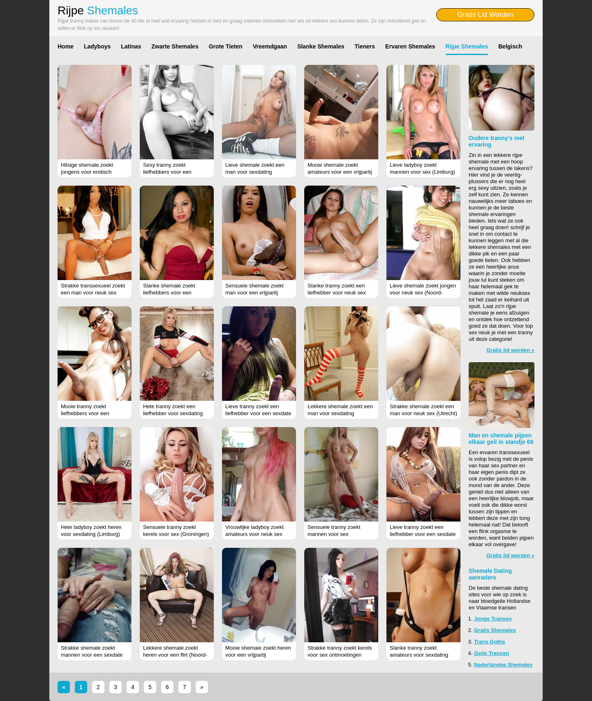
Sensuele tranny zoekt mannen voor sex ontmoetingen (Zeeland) (336, 534)
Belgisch (510, 46)
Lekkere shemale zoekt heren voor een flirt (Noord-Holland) (175, 655)
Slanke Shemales (320, 46)
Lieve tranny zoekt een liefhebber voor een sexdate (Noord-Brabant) (423, 534)
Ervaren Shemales (410, 46)
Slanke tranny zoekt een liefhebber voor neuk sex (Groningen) (337, 293)
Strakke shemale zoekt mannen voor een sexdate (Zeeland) (92, 655)
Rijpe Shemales (467, 46)
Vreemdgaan (270, 46)
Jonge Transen (493, 619)
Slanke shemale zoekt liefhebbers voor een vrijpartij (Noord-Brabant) (172, 293)
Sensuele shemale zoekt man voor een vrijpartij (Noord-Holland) (254, 293)
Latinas (131, 46)
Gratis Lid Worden (485, 14)
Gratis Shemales (495, 630)
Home (66, 46)
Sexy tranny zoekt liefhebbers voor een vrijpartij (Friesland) (167, 172)
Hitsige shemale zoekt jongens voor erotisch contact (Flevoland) (87, 172)
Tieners (365, 46)
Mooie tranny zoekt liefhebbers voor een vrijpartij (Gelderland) (86, 413)
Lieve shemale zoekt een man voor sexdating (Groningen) (254, 172)
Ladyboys (97, 46)
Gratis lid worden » (510, 350)
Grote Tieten (226, 46)
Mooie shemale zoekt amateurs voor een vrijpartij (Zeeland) (340, 172)
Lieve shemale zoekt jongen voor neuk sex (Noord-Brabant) (423, 293)
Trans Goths (489, 642)
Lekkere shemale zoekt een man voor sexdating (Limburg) (340, 413)
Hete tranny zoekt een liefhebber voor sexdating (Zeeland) (173, 413)
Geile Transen (491, 653)
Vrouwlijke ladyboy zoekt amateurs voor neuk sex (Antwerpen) (254, 534)
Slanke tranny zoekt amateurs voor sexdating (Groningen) (419, 655)
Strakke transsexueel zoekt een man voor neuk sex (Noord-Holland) (93, 293)
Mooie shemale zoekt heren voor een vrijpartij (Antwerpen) (258, 655)
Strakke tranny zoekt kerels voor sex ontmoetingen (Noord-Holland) (340, 655)
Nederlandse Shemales (503, 665)
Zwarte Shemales (174, 46)
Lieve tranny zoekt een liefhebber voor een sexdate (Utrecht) (258, 413)
